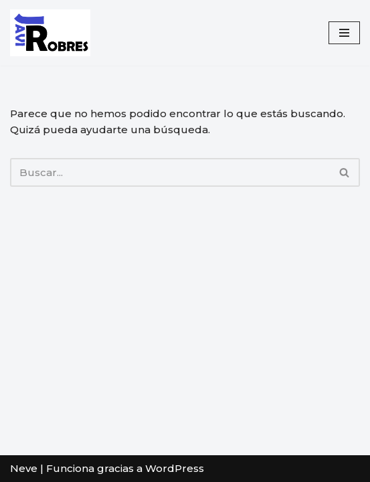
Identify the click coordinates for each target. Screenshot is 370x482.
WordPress (174, 468)
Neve (23, 468)
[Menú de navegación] (344, 32)
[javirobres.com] (50, 32)
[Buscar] (170, 172)
